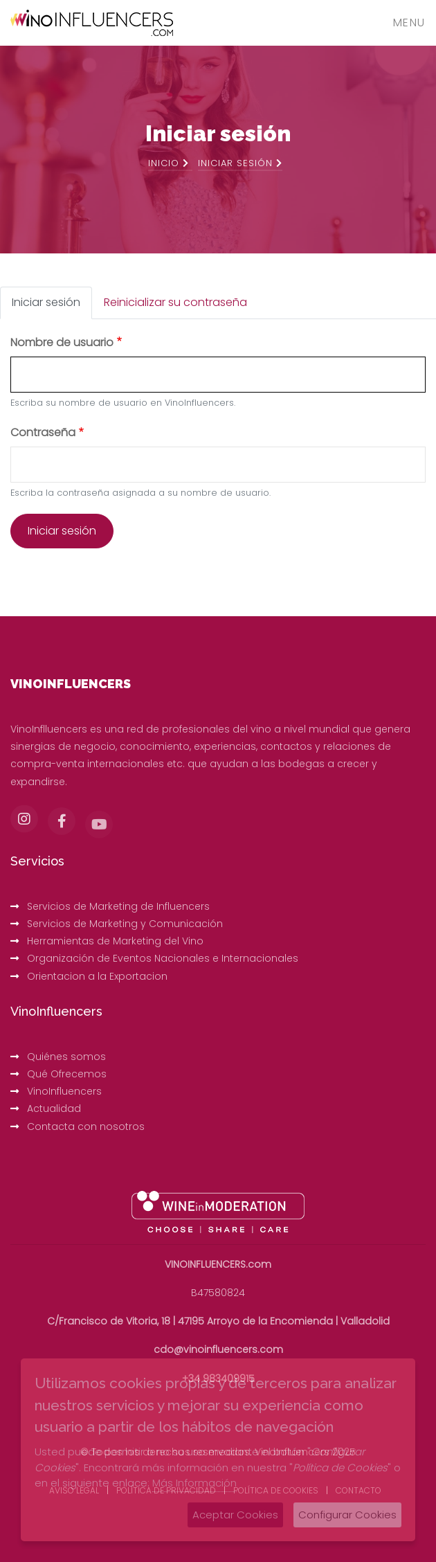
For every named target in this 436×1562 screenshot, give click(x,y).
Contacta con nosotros (86, 1126)
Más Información (194, 1482)
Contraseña (42, 432)
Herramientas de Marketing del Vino (115, 941)
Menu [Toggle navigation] (409, 22)
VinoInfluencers (64, 1091)
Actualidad (54, 1108)
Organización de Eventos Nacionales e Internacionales (162, 958)
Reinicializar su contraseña (175, 302)
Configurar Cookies (347, 1514)
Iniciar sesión (46, 302)
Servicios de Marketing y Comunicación (125, 924)
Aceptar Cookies (235, 1514)
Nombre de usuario (61, 342)
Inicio (168, 163)
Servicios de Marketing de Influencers (118, 906)
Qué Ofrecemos (67, 1074)
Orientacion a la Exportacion (97, 976)
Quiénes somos (66, 1056)
